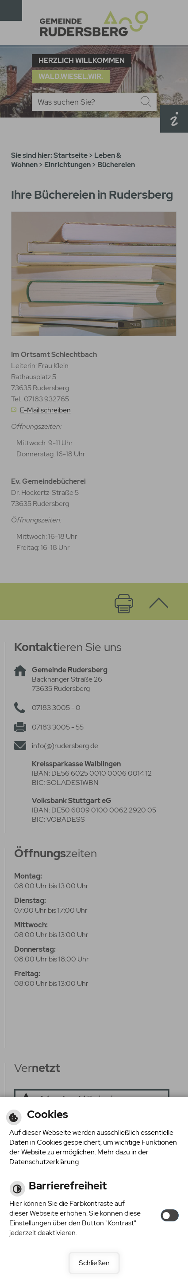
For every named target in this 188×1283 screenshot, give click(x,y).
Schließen (94, 1262)
